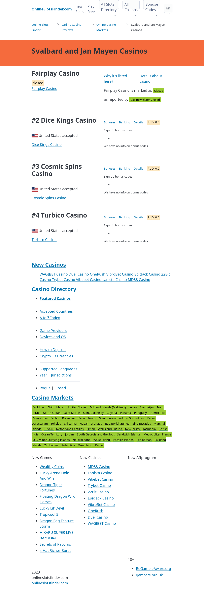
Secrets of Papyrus (55, 544)
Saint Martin (72, 413)
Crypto (45, 356)
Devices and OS (53, 336)
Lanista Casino (115, 279)
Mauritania (40, 418)
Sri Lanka (70, 423)
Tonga (92, 418)
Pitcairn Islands (123, 440)
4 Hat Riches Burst (55, 550)
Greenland (85, 445)
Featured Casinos (55, 298)
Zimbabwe (51, 445)
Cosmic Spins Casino (49, 197)
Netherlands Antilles (70, 429)
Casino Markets (52, 397)
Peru (82, 418)
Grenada (97, 423)
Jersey (133, 407)
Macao (61, 407)
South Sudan (52, 413)
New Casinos (49, 264)
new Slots (79, 9)
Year (43, 375)
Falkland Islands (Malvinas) (107, 407)
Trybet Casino (64, 279)
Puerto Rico (158, 413)
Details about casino (151, 78)
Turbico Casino (44, 239)
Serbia (55, 418)
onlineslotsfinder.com (50, 583)
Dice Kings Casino (47, 144)
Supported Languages (58, 368)
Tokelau (56, 423)
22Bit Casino (98, 491)
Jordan (70, 434)
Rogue (45, 388)
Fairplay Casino (44, 88)
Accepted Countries (56, 311)
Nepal (84, 423)
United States (77, 407)
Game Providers (53, 330)
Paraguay (140, 413)
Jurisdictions (61, 375)
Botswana (69, 418)
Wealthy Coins (52, 466)
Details (138, 122)
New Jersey (133, 429)
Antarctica (68, 445)
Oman (91, 429)
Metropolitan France (157, 434)
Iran (160, 407)
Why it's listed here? (115, 78)
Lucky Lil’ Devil (52, 508)
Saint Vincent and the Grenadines (122, 418)
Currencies (64, 356)
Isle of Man (144, 440)
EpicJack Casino (147, 274)
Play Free (91, 9)
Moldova (39, 407)
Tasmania (150, 429)
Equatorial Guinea (117, 423)
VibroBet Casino (120, 274)
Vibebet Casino (89, 279)
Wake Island (102, 440)
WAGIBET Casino (54, 274)
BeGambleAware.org (153, 568)
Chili (50, 407)
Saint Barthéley (93, 413)
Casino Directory (54, 289)
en (168, 8)
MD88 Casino (139, 279)
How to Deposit (53, 349)
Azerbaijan (147, 407)
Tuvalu (49, 429)
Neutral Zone (82, 440)
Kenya (99, 445)
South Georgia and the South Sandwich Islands (109, 434)
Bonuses (109, 122)
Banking (124, 122)
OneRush (98, 274)
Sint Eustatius (142, 423)
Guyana (112, 413)
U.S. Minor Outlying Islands (51, 440)
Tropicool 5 (49, 514)
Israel (37, 413)
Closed (60, 388)
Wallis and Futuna (110, 429)
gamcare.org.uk (149, 575)
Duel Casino (79, 274)
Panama (126, 413)
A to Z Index (50, 317)
